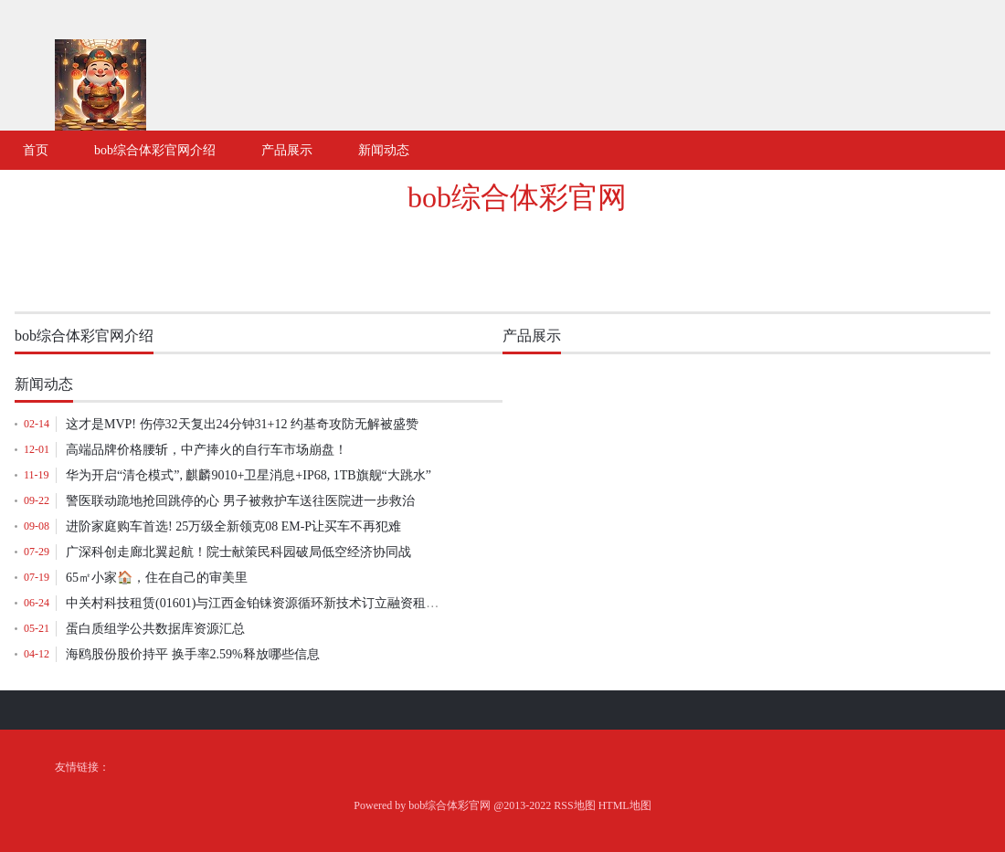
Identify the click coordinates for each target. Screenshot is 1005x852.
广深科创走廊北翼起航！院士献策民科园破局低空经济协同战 (238, 552)
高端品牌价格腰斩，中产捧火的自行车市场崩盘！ (206, 450)
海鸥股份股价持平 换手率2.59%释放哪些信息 (193, 654)
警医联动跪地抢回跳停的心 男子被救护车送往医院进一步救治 (240, 501)
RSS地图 (574, 805)
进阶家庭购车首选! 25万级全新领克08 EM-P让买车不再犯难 (233, 526)
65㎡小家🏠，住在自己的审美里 (157, 577)
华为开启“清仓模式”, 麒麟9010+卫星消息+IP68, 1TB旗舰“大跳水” (248, 475)
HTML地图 (624, 805)
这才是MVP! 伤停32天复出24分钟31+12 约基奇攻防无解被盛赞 (242, 424)
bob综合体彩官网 (517, 197)
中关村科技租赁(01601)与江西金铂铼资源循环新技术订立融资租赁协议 (265, 603)
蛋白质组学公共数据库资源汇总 (155, 629)
